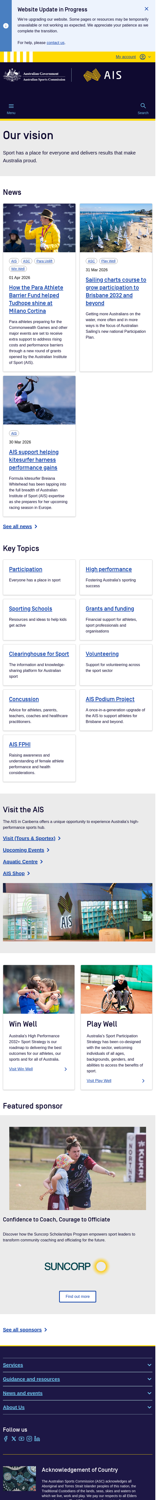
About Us (77, 1407)
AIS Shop (17, 873)
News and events (77, 1393)
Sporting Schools (30, 608)
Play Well (108, 261)
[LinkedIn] (37, 1439)
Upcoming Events (27, 850)
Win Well (18, 269)
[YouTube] (21, 1439)
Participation (25, 569)
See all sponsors (26, 1330)
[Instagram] (29, 1439)
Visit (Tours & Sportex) (32, 838)
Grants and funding (110, 608)
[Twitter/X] (14, 1439)
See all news (21, 526)
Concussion (24, 699)
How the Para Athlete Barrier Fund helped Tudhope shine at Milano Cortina (36, 299)
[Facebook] (6, 1439)
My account (126, 57)
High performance (109, 569)
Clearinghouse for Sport (39, 654)
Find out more (78, 1296)
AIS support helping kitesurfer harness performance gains (34, 460)
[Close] (146, 9)
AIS (14, 261)
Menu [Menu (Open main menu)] (11, 109)
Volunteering (102, 654)
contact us (55, 43)
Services (77, 1365)
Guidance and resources (77, 1379)
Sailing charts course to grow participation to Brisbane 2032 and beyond (116, 292)
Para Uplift (44, 261)
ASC (26, 261)
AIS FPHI (20, 744)
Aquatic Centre (23, 862)
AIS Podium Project (110, 699)
